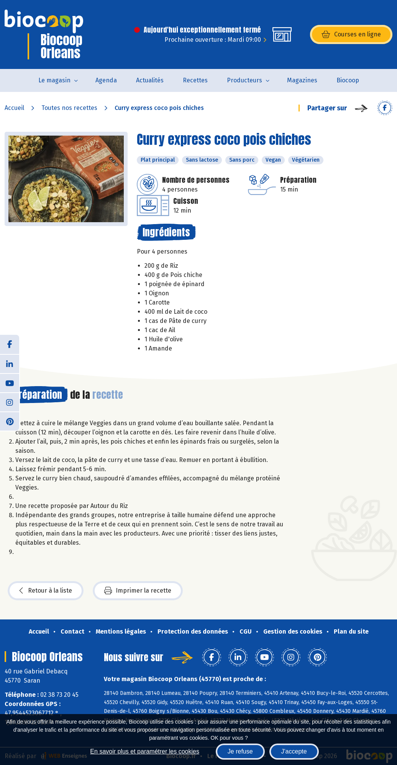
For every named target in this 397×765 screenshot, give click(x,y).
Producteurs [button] (244, 80)
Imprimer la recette (137, 591)
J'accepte (294, 751)
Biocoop (347, 80)
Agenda (106, 80)
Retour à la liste (45, 591)
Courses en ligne (351, 34)
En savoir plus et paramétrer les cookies (144, 751)
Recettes (195, 80)
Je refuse (240, 751)
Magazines (302, 80)
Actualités (150, 80)
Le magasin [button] (54, 80)
